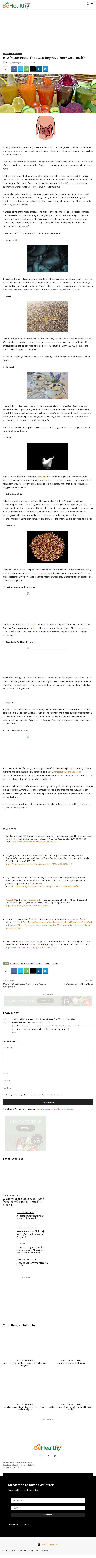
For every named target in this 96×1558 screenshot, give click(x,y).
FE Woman (22, 1243)
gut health (39, 963)
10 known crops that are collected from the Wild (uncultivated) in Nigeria (23, 1201)
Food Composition (25, 1212)
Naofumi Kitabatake (29, 899)
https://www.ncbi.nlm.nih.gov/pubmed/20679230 (36, 841)
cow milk (42, 476)
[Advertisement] (48, 30)
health (47, 963)
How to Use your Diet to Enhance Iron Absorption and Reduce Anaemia (31, 1250)
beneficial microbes (27, 963)
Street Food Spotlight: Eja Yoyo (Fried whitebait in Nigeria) (31, 1234)
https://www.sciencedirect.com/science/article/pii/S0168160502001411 (40, 864)
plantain (32, 624)
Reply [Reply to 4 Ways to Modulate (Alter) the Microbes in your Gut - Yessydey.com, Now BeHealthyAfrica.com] (14, 1032)
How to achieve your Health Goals (32, 1264)
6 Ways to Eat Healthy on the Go (78, 984)
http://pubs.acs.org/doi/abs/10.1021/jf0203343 (28, 905)
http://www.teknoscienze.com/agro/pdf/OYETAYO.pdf (31, 947)
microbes (55, 963)
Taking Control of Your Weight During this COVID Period (71, 1408)
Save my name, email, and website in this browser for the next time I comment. (34, 1095)
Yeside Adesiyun (15, 62)
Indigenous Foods (11, 1195)
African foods (14, 963)
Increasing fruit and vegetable (67, 771)
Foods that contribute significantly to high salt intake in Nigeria (24, 1408)
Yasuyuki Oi (11, 899)
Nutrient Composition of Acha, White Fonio (30, 1217)
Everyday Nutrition (12, 54)
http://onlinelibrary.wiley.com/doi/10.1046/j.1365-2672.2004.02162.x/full (44, 886)
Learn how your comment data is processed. (56, 1109)
